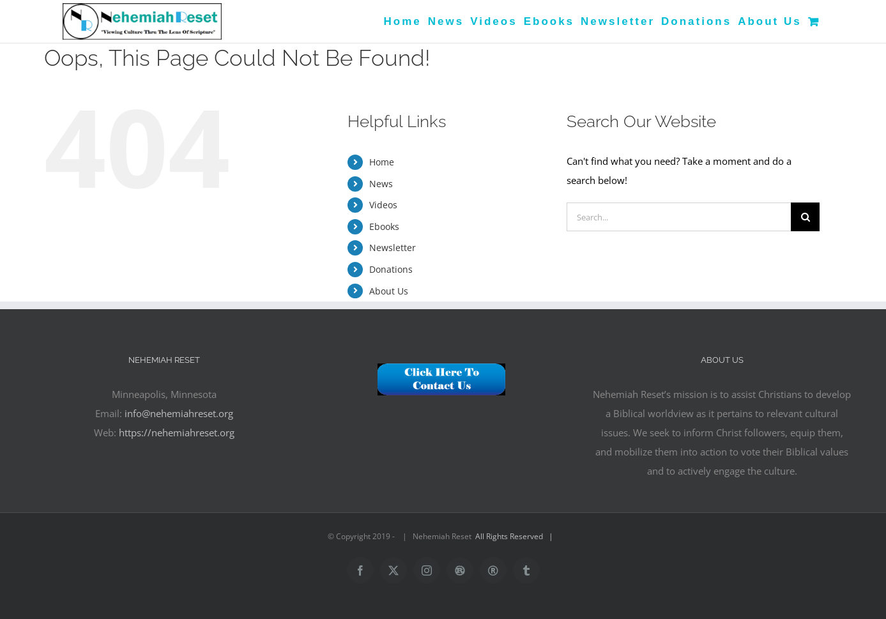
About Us (388, 291)
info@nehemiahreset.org (179, 413)
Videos (383, 205)
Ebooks (384, 226)
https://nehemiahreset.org (176, 432)
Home (381, 162)
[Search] (805, 217)
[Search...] (679, 217)
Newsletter (392, 247)
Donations (391, 269)
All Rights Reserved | (516, 536)
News (381, 184)
